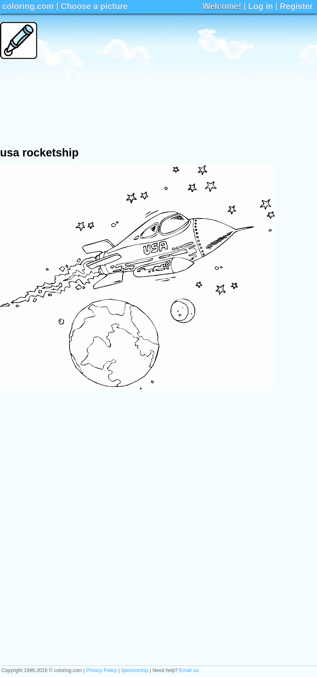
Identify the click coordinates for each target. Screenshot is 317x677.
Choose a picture (94, 6)
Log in (260, 6)
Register (296, 6)
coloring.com (28, 6)
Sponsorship (135, 670)
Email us (188, 670)
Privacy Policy (101, 670)
